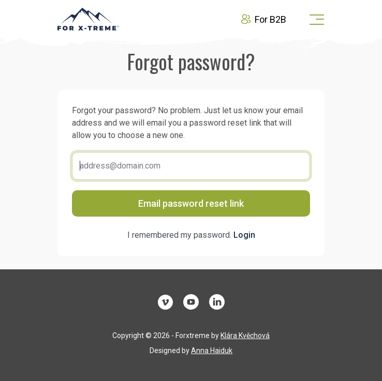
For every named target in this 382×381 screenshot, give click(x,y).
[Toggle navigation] (314, 19)
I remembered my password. (191, 235)
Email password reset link (191, 203)
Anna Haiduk (211, 350)
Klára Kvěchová (245, 335)
